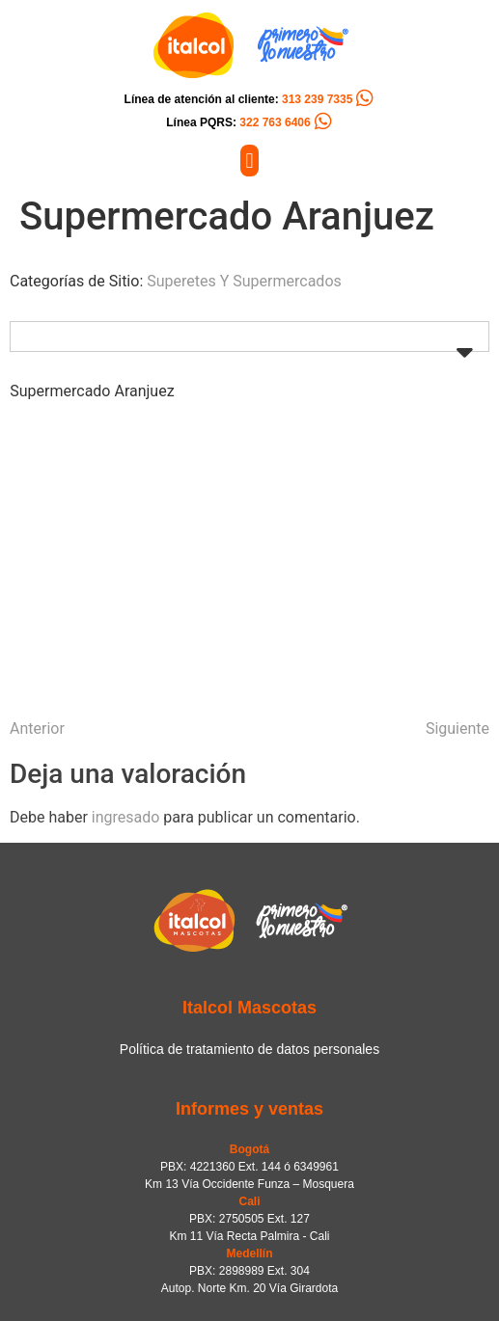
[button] (249, 160)
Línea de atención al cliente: (239, 99)
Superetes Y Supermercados (244, 281)
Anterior (37, 728)
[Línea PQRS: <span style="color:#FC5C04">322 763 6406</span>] (323, 121)
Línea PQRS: (238, 122)
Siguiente (457, 728)
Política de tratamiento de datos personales (249, 1049)
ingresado (126, 817)
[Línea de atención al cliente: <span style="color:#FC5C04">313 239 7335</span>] (364, 98)
